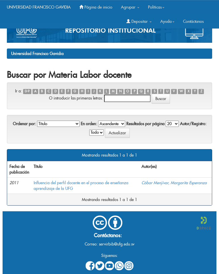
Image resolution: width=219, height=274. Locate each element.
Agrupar (130, 7)
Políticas (156, 7)
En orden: (89, 123)
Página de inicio (95, 7)
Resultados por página (145, 123)
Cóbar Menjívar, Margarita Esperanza (174, 182)
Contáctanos (193, 21)
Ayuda (167, 21)
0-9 (27, 91)
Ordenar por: (24, 123)
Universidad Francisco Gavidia (37, 53)
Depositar (139, 21)
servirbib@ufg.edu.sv (116, 244)
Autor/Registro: (193, 123)
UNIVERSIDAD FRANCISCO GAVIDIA (39, 7)
